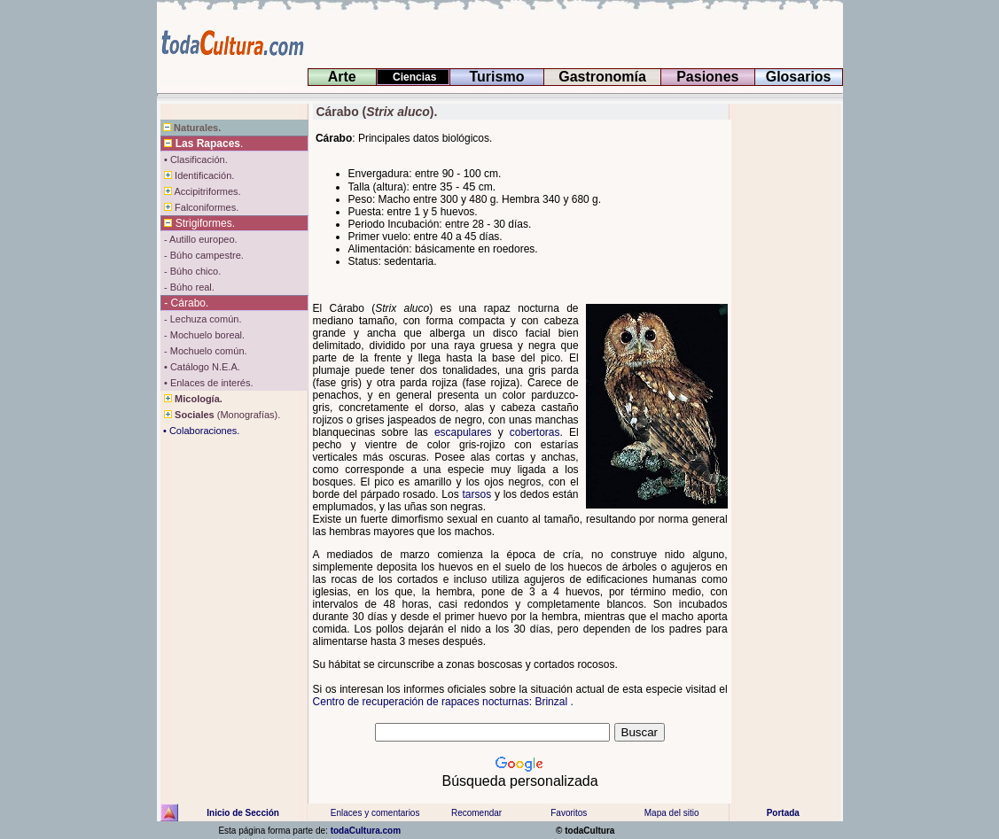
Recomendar (476, 813)
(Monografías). (220, 414)
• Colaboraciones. (199, 430)
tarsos (476, 494)
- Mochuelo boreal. (203, 335)
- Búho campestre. (202, 255)
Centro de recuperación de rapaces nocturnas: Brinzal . (443, 701)
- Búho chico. (191, 271)
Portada (783, 813)
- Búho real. (188, 287)
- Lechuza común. (201, 319)
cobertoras (535, 432)
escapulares (463, 432)
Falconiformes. (199, 207)
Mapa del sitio (671, 813)
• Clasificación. (194, 159)
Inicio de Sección (243, 813)
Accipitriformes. (201, 191)
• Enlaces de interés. (207, 382)
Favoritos (568, 813)
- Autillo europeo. (199, 239)
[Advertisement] (785, 369)
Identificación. (197, 175)
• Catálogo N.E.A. (200, 366)
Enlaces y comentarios (374, 813)
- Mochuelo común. (204, 351)
